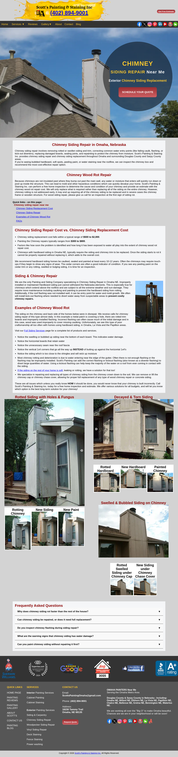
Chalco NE (112, 703)
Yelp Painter (170, 24)
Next (81, 450)
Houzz (145, 721)
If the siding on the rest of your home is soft (40, 370)
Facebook (139, 24)
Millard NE (124, 700)
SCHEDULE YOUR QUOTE (137, 92)
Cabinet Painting (35, 697)
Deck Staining (34, 734)
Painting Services (40, 692)
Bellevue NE (125, 703)
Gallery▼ (46, 24)
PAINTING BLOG (12, 727)
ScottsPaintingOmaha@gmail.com (81, 695)
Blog (78, 24)
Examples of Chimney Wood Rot (33, 216)
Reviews (33, 24)
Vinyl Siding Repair (37, 729)
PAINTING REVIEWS (12, 699)
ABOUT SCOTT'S (12, 714)
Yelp (140, 721)
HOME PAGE (14, 692)
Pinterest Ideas (154, 24)
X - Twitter (114, 721)
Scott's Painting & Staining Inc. (88, 753)
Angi (150, 721)
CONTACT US (14, 720)
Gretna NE (138, 703)
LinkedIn (160, 24)
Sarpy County (134, 698)
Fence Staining (34, 739)
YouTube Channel (165, 24)
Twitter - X (144, 24)
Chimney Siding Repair (28, 212)
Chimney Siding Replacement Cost (34, 208)
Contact (69, 24)
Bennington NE (153, 703)
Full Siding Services (34, 330)
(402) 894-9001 (69, 13)
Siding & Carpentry (37, 715)
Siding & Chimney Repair (36, 276)
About (58, 24)
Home (4, 24)
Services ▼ (18, 24)
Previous (7, 450)
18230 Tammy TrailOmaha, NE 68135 (72, 711)
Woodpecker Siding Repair (41, 724)
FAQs (19, 221)
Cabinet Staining (35, 702)
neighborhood (143, 713)
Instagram (149, 24)
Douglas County (115, 698)
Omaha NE (112, 700)
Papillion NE (164, 700)
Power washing (35, 744)
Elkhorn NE (137, 700)
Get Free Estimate (166, 11)
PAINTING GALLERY (12, 706)
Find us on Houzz (175, 24)
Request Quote (70, 722)
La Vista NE (151, 700)
